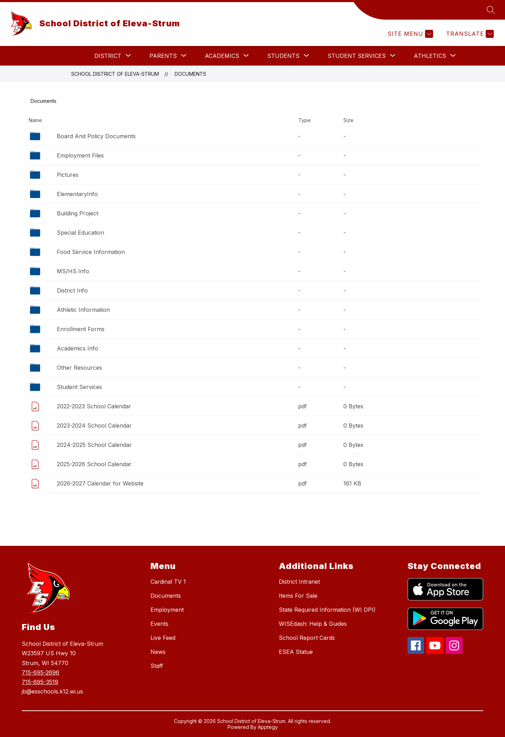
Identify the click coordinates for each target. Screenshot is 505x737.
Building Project (77, 213)
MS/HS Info (73, 271)
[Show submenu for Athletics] (430, 56)
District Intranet (299, 581)
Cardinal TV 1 (168, 581)
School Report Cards (307, 637)
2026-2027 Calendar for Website (100, 483)
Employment (167, 609)
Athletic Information (83, 309)
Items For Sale (298, 595)
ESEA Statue (296, 651)
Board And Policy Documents (96, 136)
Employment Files (80, 155)
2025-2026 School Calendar (94, 464)
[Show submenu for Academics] (222, 56)
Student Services (79, 386)
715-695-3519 (40, 681)
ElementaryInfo (77, 193)
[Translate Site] (469, 33)
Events (159, 623)
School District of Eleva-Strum (115, 74)
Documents (190, 74)
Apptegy (268, 727)
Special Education (80, 232)
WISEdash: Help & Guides (313, 623)
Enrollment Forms (81, 329)
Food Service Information (91, 251)
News (158, 651)
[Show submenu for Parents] (163, 56)
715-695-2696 (40, 672)
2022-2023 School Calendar (94, 406)
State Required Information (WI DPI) (327, 609)
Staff (156, 665)
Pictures (68, 174)
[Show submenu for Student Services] (357, 56)
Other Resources (79, 367)
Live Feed (162, 637)
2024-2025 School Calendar (94, 444)
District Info (72, 290)
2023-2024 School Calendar (94, 425)
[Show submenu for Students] (283, 56)
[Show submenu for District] (107, 56)
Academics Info (77, 348)
